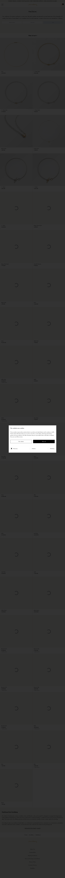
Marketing (52, 448)
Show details (21, 441)
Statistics (34, 448)
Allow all (44, 441)
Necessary (15, 448)
